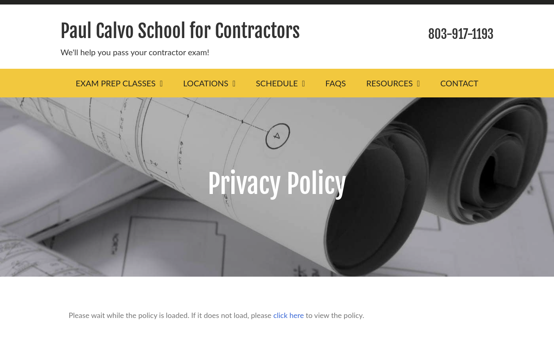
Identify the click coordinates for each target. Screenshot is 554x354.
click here (288, 315)
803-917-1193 (461, 34)
